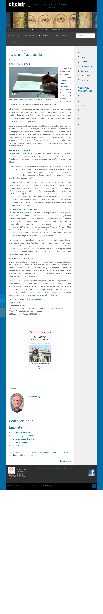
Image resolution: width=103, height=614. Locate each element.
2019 (82, 110)
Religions (84, 71)
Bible (82, 52)
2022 (82, 96)
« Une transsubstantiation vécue (44, 452)
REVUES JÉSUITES (58, 468)
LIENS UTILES (43, 468)
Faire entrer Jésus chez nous (23, 439)
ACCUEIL (39, 4)
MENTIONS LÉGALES (13, 486)
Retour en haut (65, 461)
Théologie (84, 80)
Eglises (83, 57)
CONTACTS (51, 7)
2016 (82, 124)
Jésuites (84, 62)
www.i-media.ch (65, 486)
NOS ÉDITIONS (60, 4)
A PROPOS (48, 4)
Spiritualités (85, 76)
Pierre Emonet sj (23, 60)
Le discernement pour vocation (24, 432)
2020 (82, 105)
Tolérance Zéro (17, 445)
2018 (82, 115)
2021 (82, 101)
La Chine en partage (20, 442)
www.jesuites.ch (17, 478)
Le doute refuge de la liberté (23, 436)
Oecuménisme (86, 66)
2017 (82, 119)
